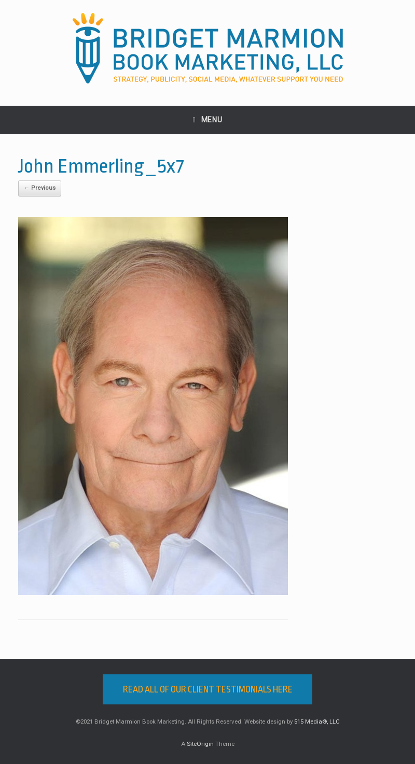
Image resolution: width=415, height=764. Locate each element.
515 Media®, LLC (317, 721)
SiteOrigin (200, 743)
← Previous (40, 188)
